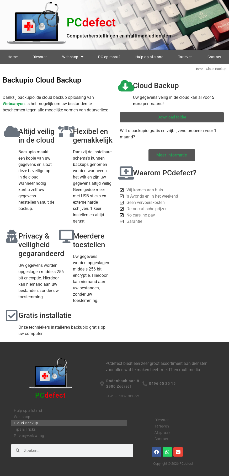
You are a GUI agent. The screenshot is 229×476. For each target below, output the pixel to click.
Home (13, 57)
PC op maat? (109, 57)
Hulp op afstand (149, 57)
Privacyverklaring (29, 436)
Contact (214, 57)
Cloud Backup (156, 85)
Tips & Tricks (25, 429)
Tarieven (185, 57)
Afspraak (163, 432)
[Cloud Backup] (126, 85)
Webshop (72, 56)
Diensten (40, 57)
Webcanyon (14, 103)
